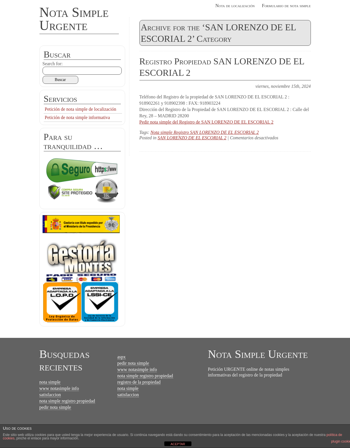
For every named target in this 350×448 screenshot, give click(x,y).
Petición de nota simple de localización (80, 109)
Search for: (53, 63)
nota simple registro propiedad (67, 401)
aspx (121, 356)
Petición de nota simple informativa (77, 117)
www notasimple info (59, 388)
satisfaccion (50, 394)
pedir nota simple (55, 407)
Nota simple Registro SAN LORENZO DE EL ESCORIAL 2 (204, 132)
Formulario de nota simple (286, 5)
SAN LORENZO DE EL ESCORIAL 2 (192, 137)
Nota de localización (235, 5)
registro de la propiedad (139, 382)
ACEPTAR (178, 444)
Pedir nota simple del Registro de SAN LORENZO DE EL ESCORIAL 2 (206, 122)
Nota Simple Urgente (74, 19)
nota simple (50, 382)
